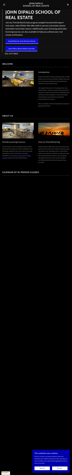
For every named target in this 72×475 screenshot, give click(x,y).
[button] (7, 5)
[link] (36, 6)
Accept (59, 468)
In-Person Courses (18, 155)
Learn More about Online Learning (21, 48)
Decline (42, 468)
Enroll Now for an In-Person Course (21, 41)
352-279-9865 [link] (11, 53)
